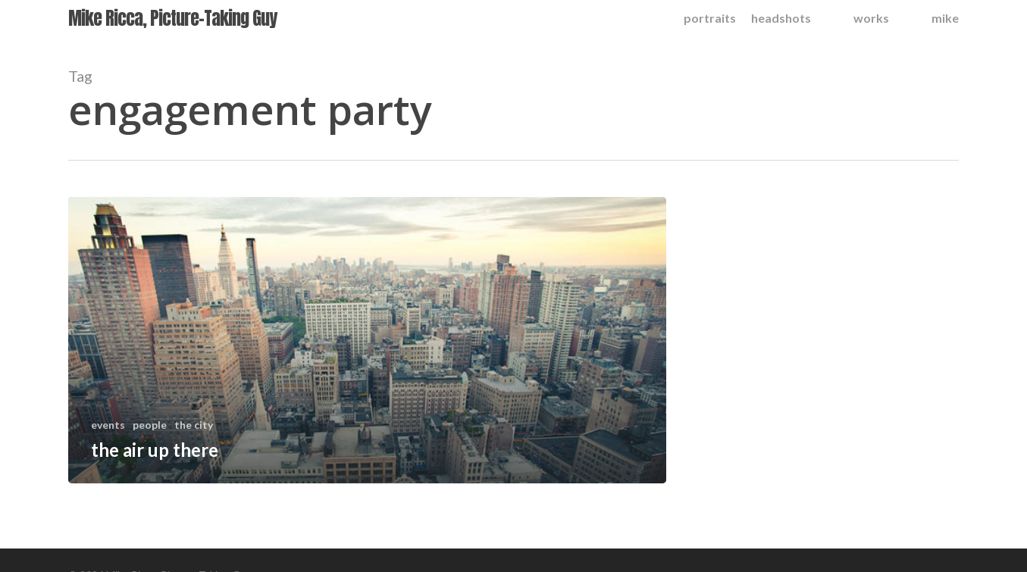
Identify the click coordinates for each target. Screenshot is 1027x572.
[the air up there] (367, 340)
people (150, 424)
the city (193, 424)
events (108, 424)
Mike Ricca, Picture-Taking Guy (172, 20)
